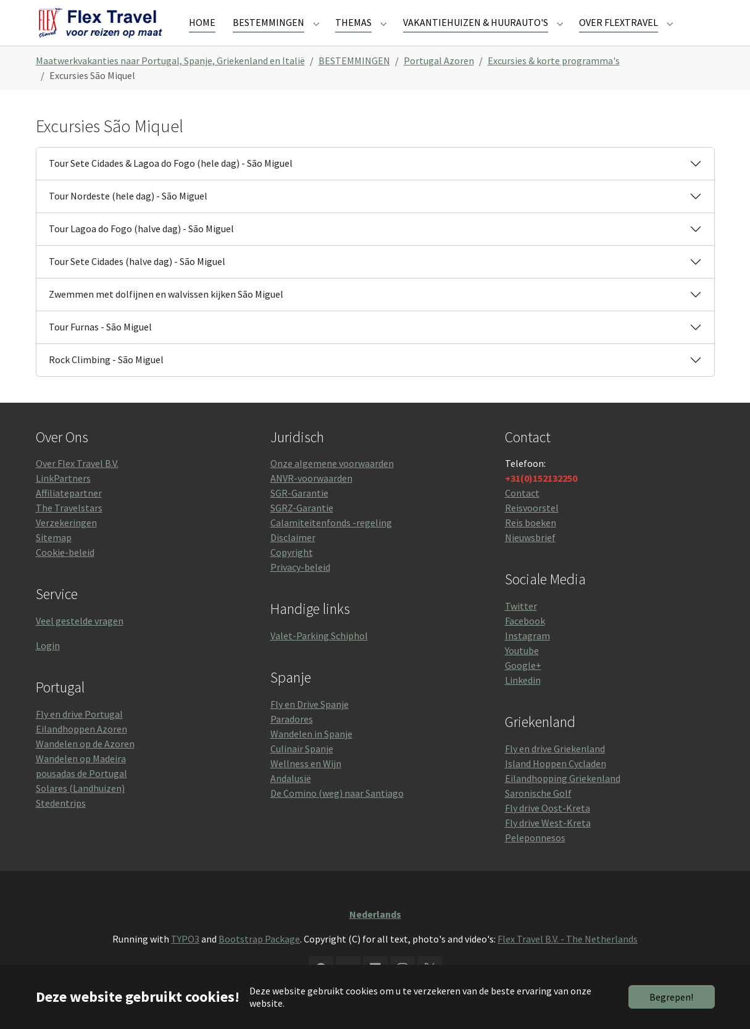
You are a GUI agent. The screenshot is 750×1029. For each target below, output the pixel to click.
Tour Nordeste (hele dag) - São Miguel (128, 218)
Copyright (291, 574)
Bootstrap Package (259, 961)
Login (48, 668)
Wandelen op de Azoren (85, 766)
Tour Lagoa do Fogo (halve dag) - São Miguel (141, 251)
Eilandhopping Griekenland (562, 800)
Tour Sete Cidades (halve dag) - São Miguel (137, 283)
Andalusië (290, 800)
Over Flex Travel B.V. (77, 485)
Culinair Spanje (301, 771)
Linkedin (523, 702)
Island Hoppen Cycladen (555, 785)
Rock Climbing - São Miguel (106, 382)
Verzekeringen (66, 545)
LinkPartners (63, 500)
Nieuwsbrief (530, 559)
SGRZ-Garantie (301, 530)
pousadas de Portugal (81, 795)
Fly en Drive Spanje (309, 726)
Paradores (291, 741)
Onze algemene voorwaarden (332, 485)
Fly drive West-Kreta (548, 845)
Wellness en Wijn (305, 785)
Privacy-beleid (300, 589)
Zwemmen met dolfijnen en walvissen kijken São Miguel (166, 316)
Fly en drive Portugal (79, 736)
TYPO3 (185, 961)
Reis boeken (530, 545)
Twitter (521, 628)
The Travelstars (69, 530)
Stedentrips (61, 825)
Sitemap (54, 559)
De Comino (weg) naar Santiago (337, 815)
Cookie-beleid (65, 574)
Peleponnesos (535, 860)
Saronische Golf (538, 815)
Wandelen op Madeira (81, 781)
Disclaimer (292, 559)
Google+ (523, 687)
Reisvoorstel (532, 530)
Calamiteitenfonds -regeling (331, 545)
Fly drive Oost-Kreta (547, 830)
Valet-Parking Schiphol (319, 658)
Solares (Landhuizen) (80, 810)
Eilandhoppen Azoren (81, 751)
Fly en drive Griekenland (555, 771)
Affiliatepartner (69, 515)
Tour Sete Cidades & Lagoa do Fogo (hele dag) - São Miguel (171, 185)
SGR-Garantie (299, 515)
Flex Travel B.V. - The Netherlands (568, 961)
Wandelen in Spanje (311, 756)
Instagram (527, 658)
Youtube (522, 672)
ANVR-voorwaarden (311, 500)
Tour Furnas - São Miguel (100, 349)
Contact (522, 515)
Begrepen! (671, 997)
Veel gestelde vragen (79, 643)
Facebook (525, 643)
